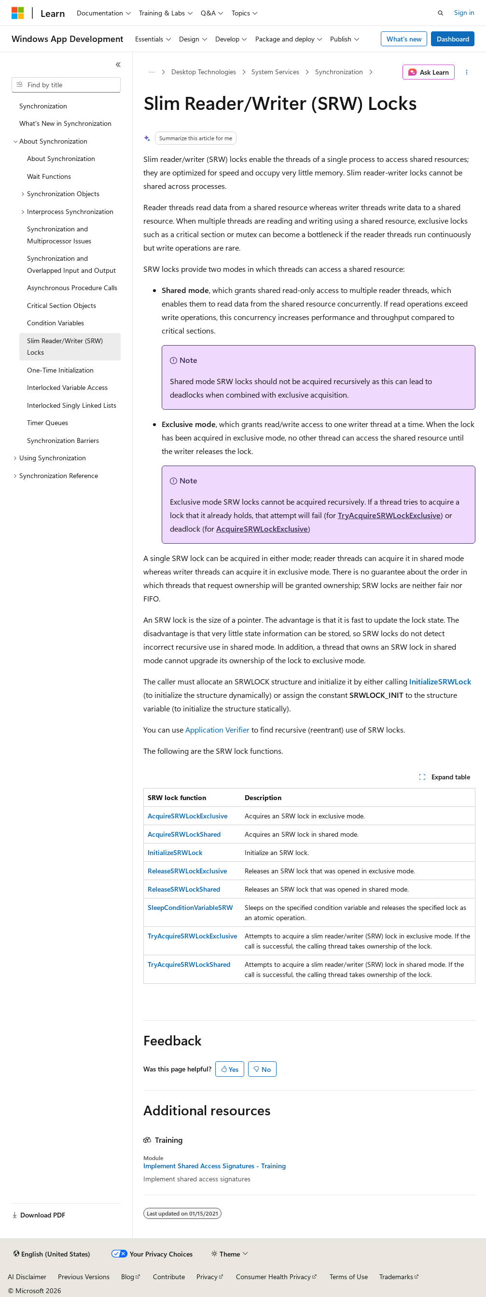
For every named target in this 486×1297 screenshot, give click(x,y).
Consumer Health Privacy (273, 1276)
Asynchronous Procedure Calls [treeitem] (72, 287)
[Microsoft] (18, 13)
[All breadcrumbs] (151, 72)
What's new (404, 38)
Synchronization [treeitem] (43, 105)
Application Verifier (217, 729)
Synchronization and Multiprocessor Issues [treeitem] (59, 234)
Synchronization (339, 71)
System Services (275, 71)
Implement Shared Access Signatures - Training (214, 1166)
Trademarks (396, 1276)
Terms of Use (349, 1276)
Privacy (207, 1276)
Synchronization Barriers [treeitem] (63, 440)
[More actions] (466, 72)
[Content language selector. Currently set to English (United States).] (52, 1254)
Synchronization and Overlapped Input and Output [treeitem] (71, 264)
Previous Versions (84, 1276)
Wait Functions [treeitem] (49, 176)
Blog (127, 1276)
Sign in (464, 12)
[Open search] (440, 13)
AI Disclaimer (27, 1276)
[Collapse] (118, 64)
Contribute (169, 1276)
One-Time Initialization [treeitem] (60, 369)
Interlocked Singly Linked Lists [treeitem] (71, 405)
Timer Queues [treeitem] (47, 422)
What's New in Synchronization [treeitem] (65, 123)
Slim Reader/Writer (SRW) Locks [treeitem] (65, 346)
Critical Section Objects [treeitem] (61, 305)
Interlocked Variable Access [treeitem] (67, 387)
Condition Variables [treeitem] (55, 322)
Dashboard (453, 38)
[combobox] (66, 85)
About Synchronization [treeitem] (61, 158)
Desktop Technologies (203, 71)
